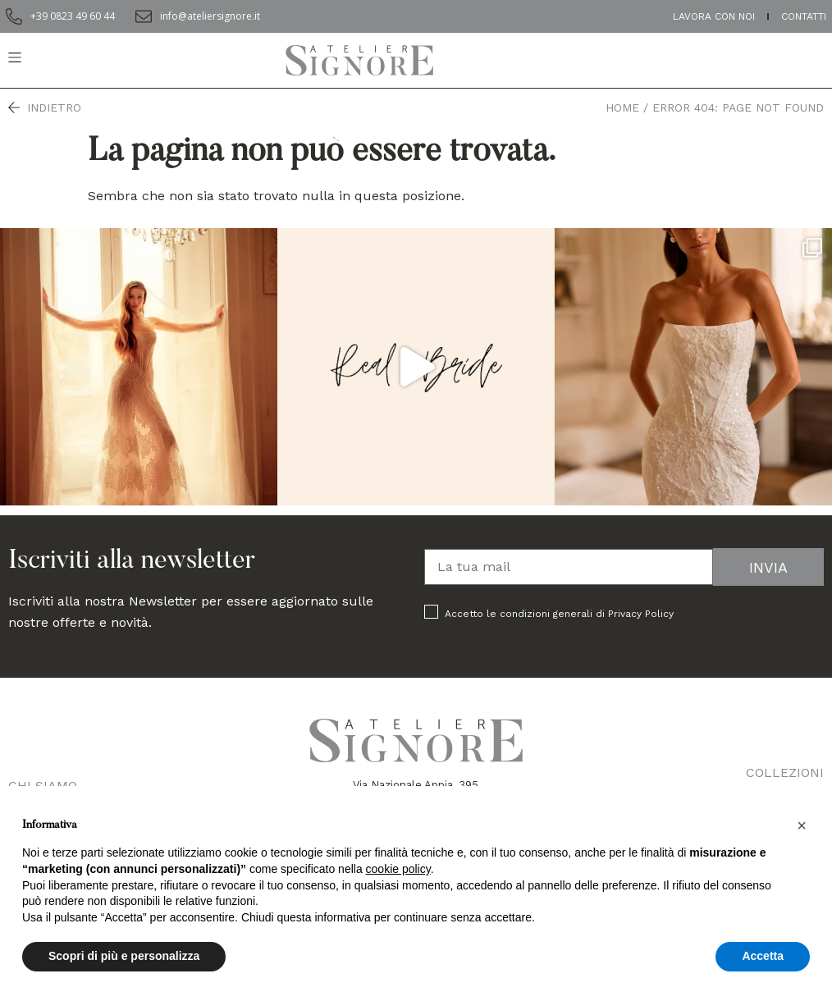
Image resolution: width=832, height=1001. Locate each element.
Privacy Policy (641, 613)
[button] (802, 825)
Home (622, 107)
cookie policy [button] (398, 868)
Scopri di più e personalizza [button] (123, 955)
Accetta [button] (763, 955)
